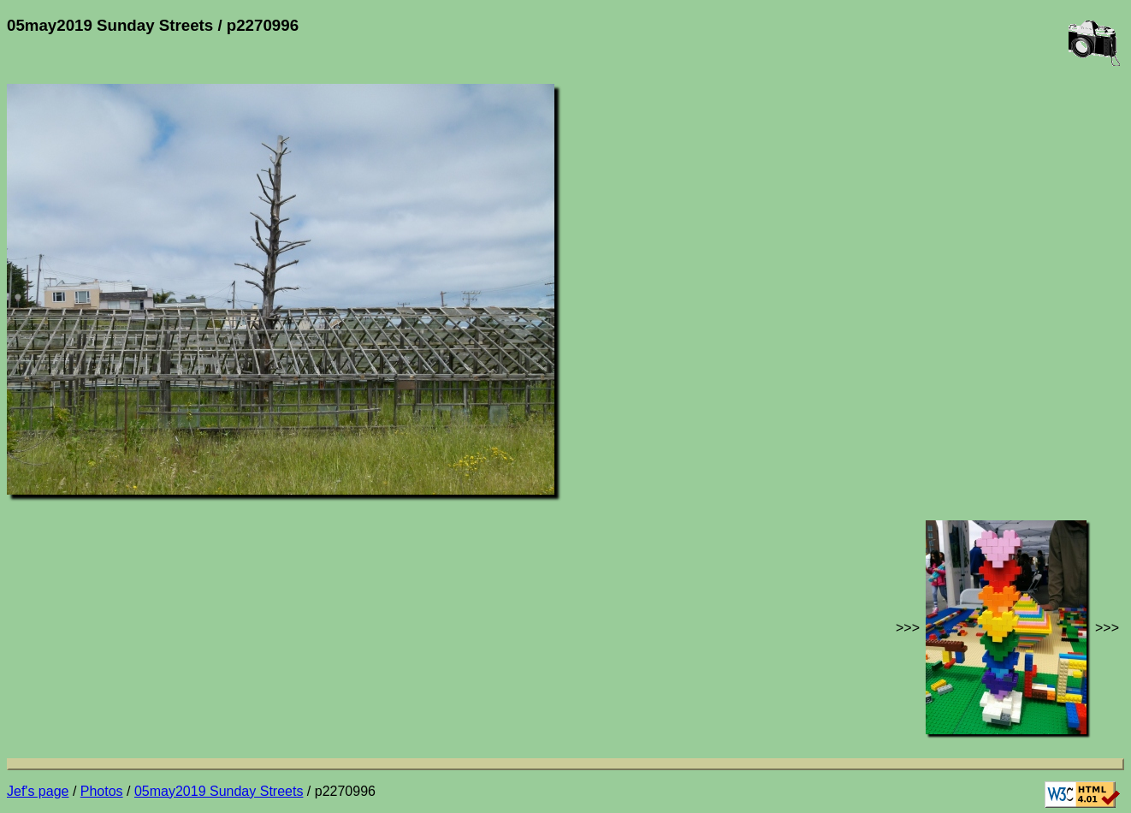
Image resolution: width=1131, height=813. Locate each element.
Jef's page (37, 791)
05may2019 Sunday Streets (218, 791)
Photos (101, 791)
